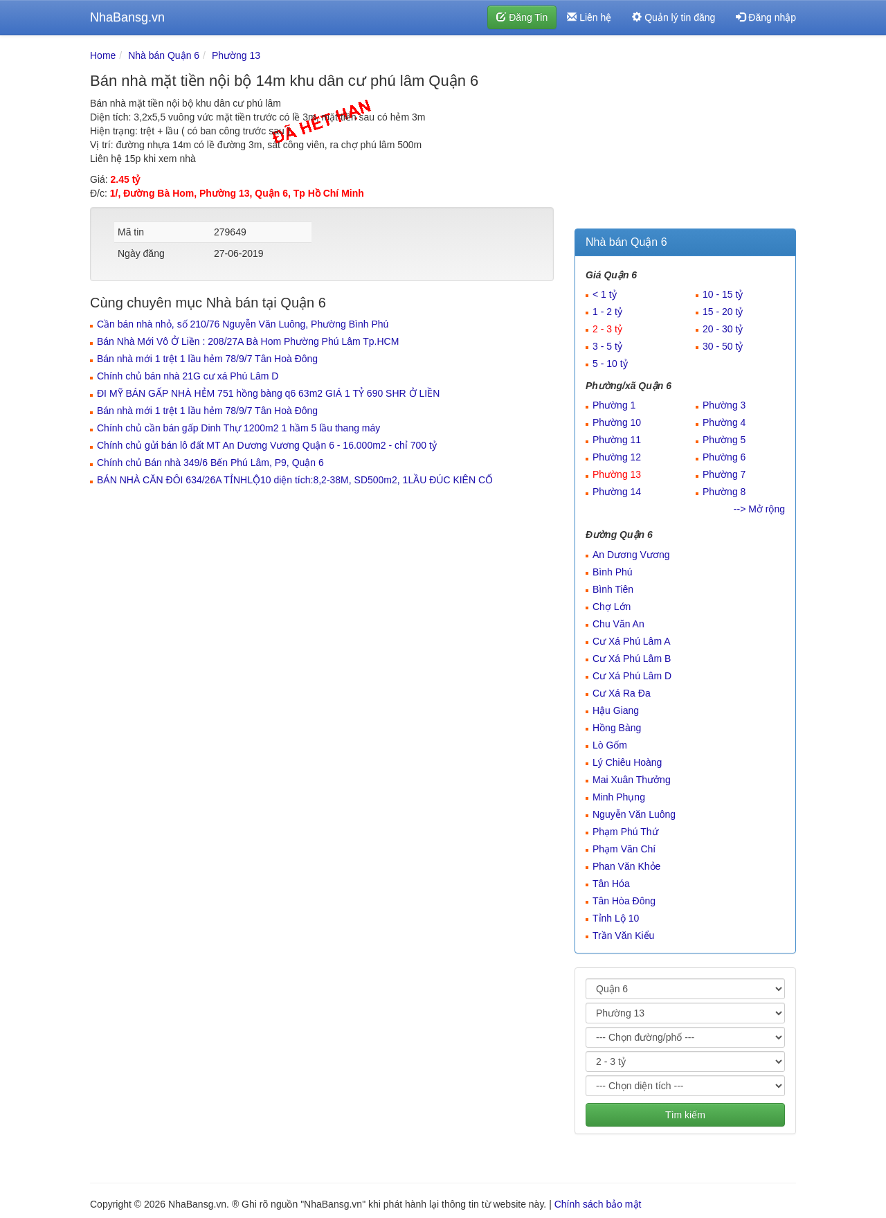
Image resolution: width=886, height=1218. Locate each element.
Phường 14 (617, 491)
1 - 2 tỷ (607, 311)
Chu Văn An (618, 623)
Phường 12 (617, 457)
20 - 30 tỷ (723, 328)
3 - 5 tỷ (607, 346)
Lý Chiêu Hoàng (627, 762)
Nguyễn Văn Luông (634, 814)
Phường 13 (236, 55)
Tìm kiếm (685, 1114)
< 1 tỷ (605, 294)
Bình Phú (613, 571)
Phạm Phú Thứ (625, 831)
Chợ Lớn (612, 606)
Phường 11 (617, 439)
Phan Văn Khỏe (626, 866)
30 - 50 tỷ (723, 346)
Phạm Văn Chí (624, 848)
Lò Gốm (610, 745)
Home (103, 55)
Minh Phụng (619, 797)
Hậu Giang (616, 710)
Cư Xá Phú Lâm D (632, 675)
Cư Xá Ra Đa (622, 693)
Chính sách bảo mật (598, 1204)
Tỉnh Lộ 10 (616, 918)
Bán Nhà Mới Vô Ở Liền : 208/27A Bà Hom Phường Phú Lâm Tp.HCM (248, 341)
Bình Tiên (613, 589)
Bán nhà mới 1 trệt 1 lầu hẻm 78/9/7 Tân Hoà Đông (207, 358)
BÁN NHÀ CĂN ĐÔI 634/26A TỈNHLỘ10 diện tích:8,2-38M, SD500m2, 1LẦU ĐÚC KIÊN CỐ (295, 479)
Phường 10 (617, 422)
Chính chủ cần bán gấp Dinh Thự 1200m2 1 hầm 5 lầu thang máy (238, 427)
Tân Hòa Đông (624, 900)
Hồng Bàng (617, 727)
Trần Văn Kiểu (623, 935)
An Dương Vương (631, 554)
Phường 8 (724, 491)
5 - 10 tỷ (610, 363)
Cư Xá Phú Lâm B (632, 658)
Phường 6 (724, 457)
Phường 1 (614, 405)
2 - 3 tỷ (607, 328)
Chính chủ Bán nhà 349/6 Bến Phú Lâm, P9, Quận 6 (210, 462)
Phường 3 (724, 405)
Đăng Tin (522, 17)
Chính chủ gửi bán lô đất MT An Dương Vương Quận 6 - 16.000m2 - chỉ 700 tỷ (267, 445)
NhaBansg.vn (127, 17)
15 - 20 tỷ (723, 311)
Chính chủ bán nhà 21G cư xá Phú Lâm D (187, 376)
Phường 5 (724, 439)
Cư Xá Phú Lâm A (632, 641)
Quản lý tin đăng (673, 17)
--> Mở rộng (759, 508)
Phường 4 (724, 422)
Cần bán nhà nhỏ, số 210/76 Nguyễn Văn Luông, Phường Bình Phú (242, 324)
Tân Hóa (611, 883)
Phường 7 (724, 474)
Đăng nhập (766, 17)
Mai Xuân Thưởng (632, 779)
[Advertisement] (685, 135)
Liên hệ (589, 17)
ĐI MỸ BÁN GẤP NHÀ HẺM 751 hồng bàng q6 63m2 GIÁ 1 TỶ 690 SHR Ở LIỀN (268, 393)
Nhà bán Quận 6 (163, 55)
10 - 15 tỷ (723, 294)
